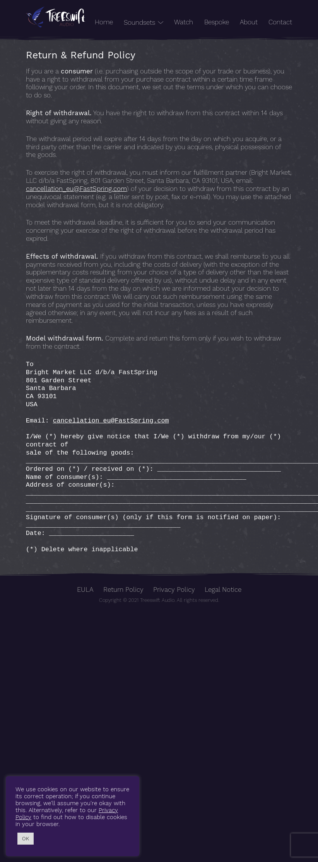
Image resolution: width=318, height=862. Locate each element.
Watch (183, 22)
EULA (85, 589)
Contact (280, 22)
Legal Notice (223, 589)
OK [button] (25, 839)
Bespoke (216, 22)
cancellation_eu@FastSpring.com (76, 189)
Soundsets (139, 22)
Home (104, 22)
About (249, 22)
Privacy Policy (174, 589)
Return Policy (123, 589)
